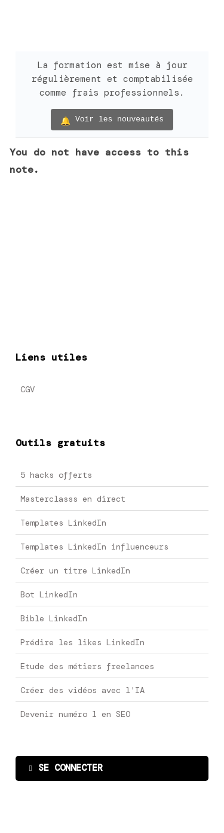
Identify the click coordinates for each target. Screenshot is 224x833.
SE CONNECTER (66, 768)
